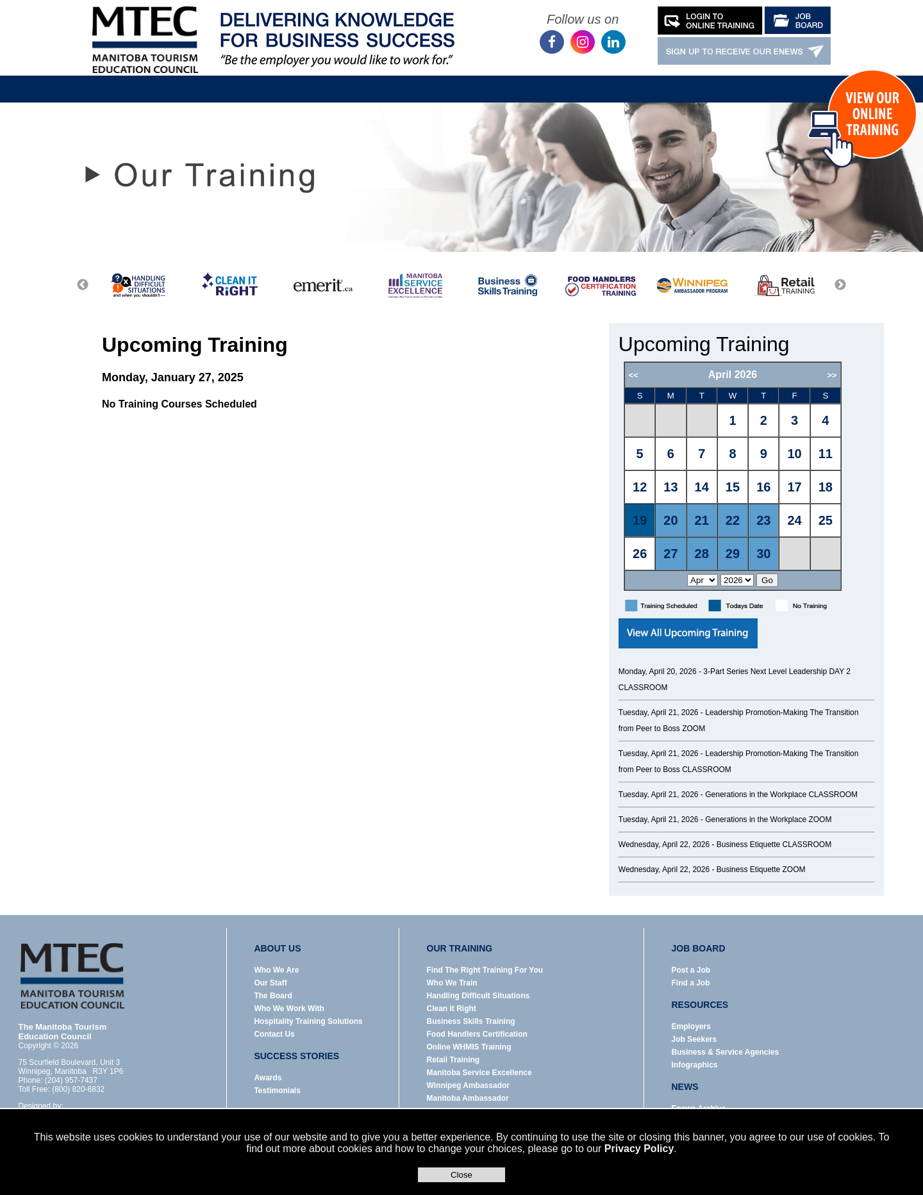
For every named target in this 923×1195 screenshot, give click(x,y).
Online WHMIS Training (469, 1047)
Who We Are (276, 970)
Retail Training (453, 1059)
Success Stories (646, 79)
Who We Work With (289, 1008)
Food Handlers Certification (477, 1034)
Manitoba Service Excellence (479, 1072)
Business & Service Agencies (725, 1052)
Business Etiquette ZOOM (761, 869)
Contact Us (735, 79)
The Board (273, 995)
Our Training (339, 79)
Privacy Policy (639, 1148)
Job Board (420, 79)
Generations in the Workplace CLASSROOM (781, 794)
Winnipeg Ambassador (468, 1085)
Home (187, 79)
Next (840, 285)
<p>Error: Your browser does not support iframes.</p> (749, 476)
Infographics (695, 1064)
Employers (691, 1026)
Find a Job (691, 982)
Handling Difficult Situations (478, 995)
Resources (498, 79)
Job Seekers (694, 1039)
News (566, 79)
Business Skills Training (471, 1021)
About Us (262, 79)
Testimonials (277, 1090)
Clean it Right (451, 1008)
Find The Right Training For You (485, 970)
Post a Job (691, 970)
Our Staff (270, 982)
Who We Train (452, 982)
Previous (82, 285)
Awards (267, 1077)
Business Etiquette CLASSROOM (774, 844)
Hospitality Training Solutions (308, 1021)
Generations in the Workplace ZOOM (768, 819)
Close (461, 1175)
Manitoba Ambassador (468, 1098)
